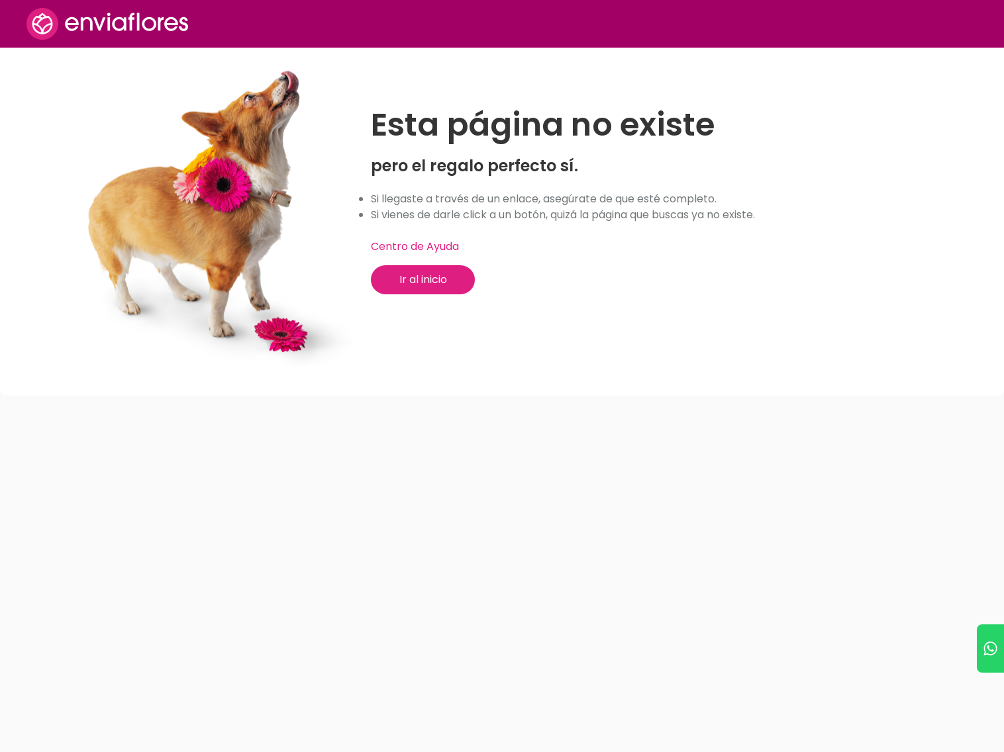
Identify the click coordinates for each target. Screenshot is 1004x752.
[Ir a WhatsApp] (990, 648)
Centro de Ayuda (415, 246)
